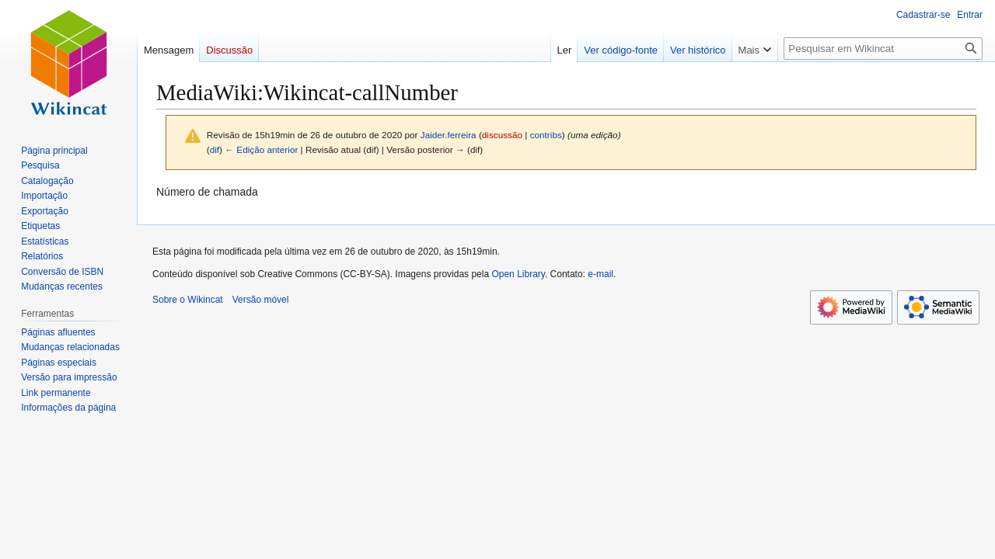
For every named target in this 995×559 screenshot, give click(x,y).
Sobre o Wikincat (187, 299)
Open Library (517, 274)
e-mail (600, 274)
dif (214, 149)
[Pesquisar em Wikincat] (883, 48)
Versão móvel (260, 299)
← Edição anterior (261, 149)
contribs (546, 135)
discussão (502, 135)
